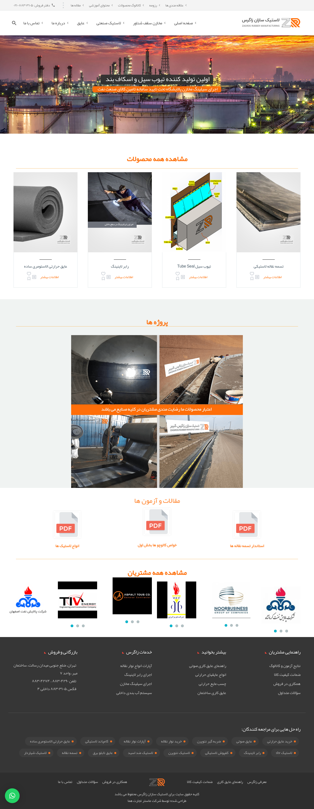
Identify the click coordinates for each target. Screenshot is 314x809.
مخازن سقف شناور (147, 23)
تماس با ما (31, 23)
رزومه (153, 5)
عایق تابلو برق (103, 752)
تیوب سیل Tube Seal (194, 266)
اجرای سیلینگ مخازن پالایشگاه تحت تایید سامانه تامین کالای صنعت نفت (158, 89)
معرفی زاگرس (257, 781)
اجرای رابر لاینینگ (138, 675)
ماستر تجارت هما (139, 800)
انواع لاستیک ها (117, 546)
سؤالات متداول (289, 693)
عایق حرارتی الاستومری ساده (45, 266)
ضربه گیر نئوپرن (209, 741)
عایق (80, 23)
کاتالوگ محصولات (129, 5)
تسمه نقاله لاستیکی (269, 266)
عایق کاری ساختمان (211, 693)
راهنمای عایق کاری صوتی (207, 666)
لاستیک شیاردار (35, 752)
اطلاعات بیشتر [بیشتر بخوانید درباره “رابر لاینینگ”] (124, 277)
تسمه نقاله (70, 752)
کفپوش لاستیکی (217, 752)
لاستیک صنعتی (108, 23)
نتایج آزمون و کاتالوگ (285, 666)
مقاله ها (76, 5)
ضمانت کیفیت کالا (287, 675)
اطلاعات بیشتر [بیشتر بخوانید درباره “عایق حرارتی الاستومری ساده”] (49, 277)
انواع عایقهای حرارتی (210, 675)
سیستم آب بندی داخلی (134, 693)
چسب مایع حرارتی (212, 684)
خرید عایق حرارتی (279, 741)
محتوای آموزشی (99, 5)
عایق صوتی (244, 741)
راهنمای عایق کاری (230, 781)
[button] (12, 795)
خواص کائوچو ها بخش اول (157, 541)
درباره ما (58, 23)
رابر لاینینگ (120, 266)
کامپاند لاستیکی (96, 741)
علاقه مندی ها (174, 5)
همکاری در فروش (287, 684)
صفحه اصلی (183, 23)
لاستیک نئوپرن (179, 752)
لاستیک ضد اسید (140, 752)
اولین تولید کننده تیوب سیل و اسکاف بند (157, 80)
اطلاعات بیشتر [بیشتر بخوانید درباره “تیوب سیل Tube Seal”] (198, 277)
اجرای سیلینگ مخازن (136, 684)
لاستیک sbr (284, 752)
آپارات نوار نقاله (135, 741)
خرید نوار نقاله (171, 741)
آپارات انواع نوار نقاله (136, 666)
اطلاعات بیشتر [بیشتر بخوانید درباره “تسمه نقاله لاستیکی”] (272, 277)
